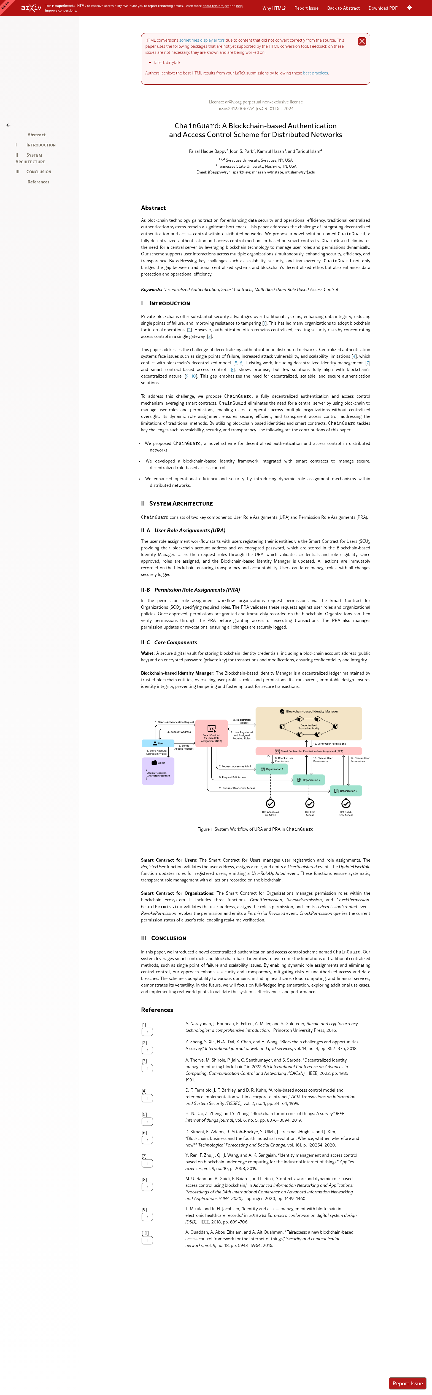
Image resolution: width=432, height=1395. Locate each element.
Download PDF (383, 8)
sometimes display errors (202, 40)
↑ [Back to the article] (147, 1031)
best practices (315, 73)
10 (193, 376)
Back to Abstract (343, 8)
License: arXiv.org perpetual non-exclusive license (256, 102)
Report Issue (306, 8)
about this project (215, 6)
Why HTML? (274, 8)
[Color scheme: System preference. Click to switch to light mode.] (409, 8)
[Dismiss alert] (362, 41)
